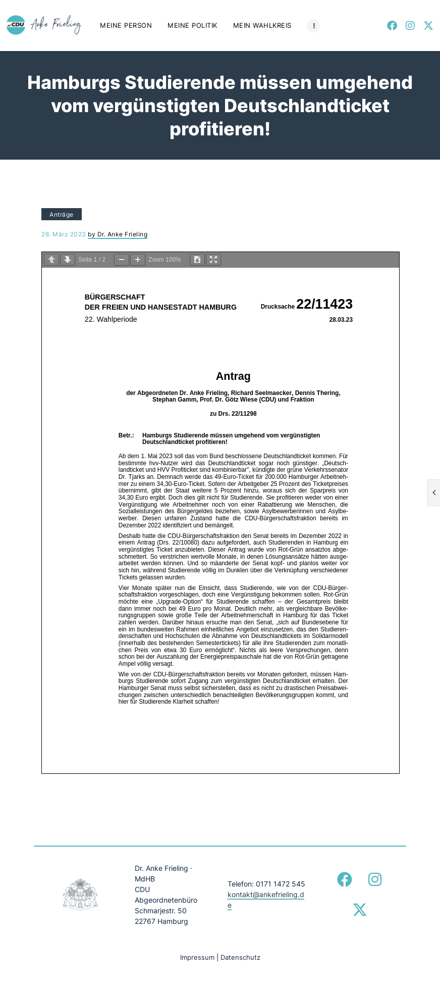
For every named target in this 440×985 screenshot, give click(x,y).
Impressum (197, 957)
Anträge (61, 214)
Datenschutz (240, 957)
